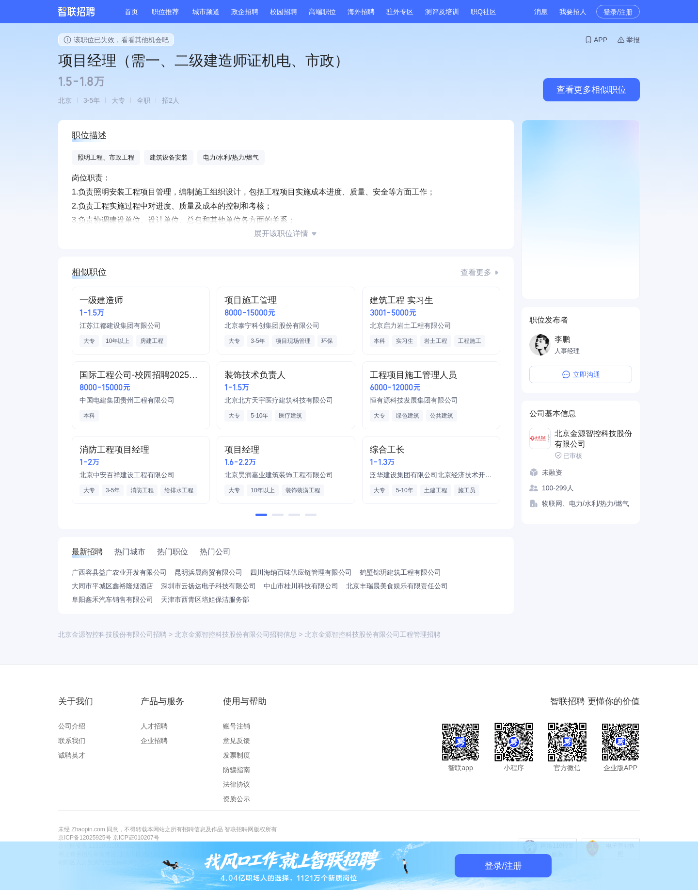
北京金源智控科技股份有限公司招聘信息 (235, 634)
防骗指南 (236, 770)
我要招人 (573, 12)
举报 (633, 40)
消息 (541, 12)
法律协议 (236, 784)
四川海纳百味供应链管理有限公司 (301, 572)
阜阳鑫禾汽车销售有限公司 (112, 599)
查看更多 (476, 272)
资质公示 (236, 799)
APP (600, 40)
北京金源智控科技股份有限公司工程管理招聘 (372, 634)
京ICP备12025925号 (84, 837)
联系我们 (71, 740)
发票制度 (236, 755)
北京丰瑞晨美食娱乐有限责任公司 (397, 586)
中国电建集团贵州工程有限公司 (126, 400)
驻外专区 (399, 12)
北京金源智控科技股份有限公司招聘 (112, 634)
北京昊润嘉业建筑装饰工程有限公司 (278, 475)
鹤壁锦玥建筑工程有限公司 (400, 572)
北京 (65, 100)
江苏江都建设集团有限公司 (120, 325)
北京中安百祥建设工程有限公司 (126, 475)
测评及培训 (442, 12)
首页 (131, 12)
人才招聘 (154, 726)
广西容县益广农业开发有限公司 (119, 572)
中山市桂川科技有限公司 (301, 586)
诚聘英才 (71, 755)
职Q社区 (483, 12)
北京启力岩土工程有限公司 (410, 325)
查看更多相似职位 (591, 90)
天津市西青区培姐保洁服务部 (205, 599)
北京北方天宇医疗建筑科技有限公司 (278, 400)
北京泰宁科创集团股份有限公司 (271, 325)
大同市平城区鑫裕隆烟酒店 (112, 586)
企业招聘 (154, 740)
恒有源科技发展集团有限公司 (414, 400)
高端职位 (322, 12)
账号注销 (236, 726)
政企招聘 (244, 12)
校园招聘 (283, 12)
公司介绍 (71, 726)
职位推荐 (165, 12)
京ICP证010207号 (136, 837)
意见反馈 (236, 740)
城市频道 (206, 12)
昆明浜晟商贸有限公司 (208, 572)
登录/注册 (618, 12)
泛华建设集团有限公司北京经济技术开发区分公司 (431, 475)
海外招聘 (361, 12)
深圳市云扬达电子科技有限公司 (208, 586)
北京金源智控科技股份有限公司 (593, 438)
